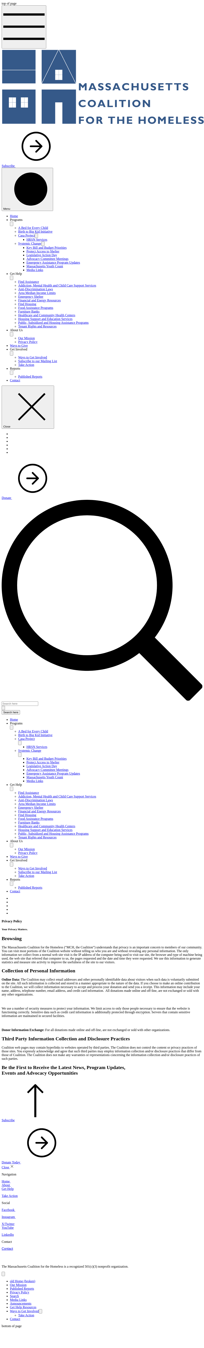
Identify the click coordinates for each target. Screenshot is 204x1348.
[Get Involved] (11, 353)
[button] (106, 723)
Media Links (34, 270)
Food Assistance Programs (35, 308)
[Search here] (20, 703)
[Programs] (11, 224)
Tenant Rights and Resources (37, 326)
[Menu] (27, 189)
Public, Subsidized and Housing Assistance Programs (53, 322)
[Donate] (27, 498)
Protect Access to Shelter (42, 251)
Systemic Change (29, 243)
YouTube (8, 1227)
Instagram (9, 1217)
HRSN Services (36, 239)
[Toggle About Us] (11, 845)
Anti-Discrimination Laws (35, 289)
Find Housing (27, 304)
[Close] (28, 407)
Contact (15, 380)
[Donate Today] (32, 1162)
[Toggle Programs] (11, 727)
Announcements (20, 1303)
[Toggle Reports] (11, 883)
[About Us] (11, 334)
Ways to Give (19, 345)
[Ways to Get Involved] (40, 1311)
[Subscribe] (29, 166)
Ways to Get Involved (32, 357)
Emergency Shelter (30, 296)
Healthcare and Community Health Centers (46, 315)
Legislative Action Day (41, 255)
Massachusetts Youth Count (44, 266)
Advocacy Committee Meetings (47, 259)
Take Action (26, 365)
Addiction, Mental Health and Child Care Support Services (57, 285)
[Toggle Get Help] (11, 789)
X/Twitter (8, 1224)
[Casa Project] (36, 235)
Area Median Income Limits (37, 293)
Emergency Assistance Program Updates (53, 262)
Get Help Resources (23, 1307)
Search (14, 1296)
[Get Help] (11, 278)
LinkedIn (8, 1234)
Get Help (8, 1189)
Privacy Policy (28, 342)
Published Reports (30, 376)
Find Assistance (28, 281)
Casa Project (26, 235)
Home (14, 216)
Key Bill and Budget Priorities (46, 247)
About (6, 1185)
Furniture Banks (29, 311)
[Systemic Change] (43, 244)
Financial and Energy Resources (39, 300)
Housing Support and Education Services (45, 319)
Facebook (8, 1210)
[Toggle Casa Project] (19, 743)
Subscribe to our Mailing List (37, 361)
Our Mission (26, 338)
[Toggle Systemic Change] (19, 755)
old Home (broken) (22, 1281)
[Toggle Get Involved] (11, 864)
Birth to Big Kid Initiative (35, 231)
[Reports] (11, 372)
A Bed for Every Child (33, 228)
